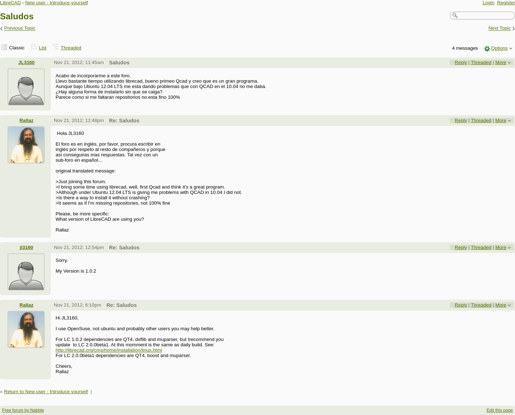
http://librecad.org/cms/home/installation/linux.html (108, 350)
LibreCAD (10, 2)
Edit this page (500, 410)
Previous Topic (19, 28)
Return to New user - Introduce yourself (46, 391)
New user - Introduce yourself (56, 2)
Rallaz (27, 120)
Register (506, 2)
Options (499, 48)
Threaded (71, 47)
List (42, 47)
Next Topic (500, 28)
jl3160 (26, 247)
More (500, 62)
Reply (461, 62)
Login (489, 2)
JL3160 (26, 62)
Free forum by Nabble (23, 410)
